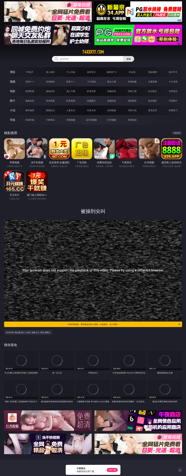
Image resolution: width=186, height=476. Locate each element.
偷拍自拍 (50, 91)
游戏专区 (91, 72)
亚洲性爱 (29, 91)
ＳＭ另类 (173, 81)
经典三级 (132, 91)
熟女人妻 (111, 81)
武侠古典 (91, 110)
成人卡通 (70, 91)
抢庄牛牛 (173, 72)
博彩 (12, 72)
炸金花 (132, 72)
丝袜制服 (132, 81)
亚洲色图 (50, 100)
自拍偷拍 (50, 81)
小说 (12, 110)
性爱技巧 (173, 110)
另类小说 (132, 110)
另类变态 (173, 91)
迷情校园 (111, 110)
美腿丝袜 (111, 100)
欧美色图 (70, 100)
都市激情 (29, 110)
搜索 (128, 58)
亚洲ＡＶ (29, 81)
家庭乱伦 (50, 110)
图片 (12, 100)
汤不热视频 (91, 119)
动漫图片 (91, 100)
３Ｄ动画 (91, 81)
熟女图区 (152, 100)
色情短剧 (132, 119)
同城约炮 (29, 119)
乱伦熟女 (152, 91)
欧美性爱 (91, 91)
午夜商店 (50, 119)
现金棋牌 (152, 72)
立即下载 (112, 470)
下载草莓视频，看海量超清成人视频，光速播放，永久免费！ (124, 324)
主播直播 (152, 81)
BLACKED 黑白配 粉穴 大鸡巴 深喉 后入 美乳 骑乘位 (28, 332)
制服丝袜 (111, 91)
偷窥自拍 (29, 100)
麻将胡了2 (112, 72)
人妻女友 (70, 110)
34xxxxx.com (93, 52)
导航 (12, 120)
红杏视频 (111, 119)
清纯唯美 (132, 100)
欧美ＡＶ (70, 81)
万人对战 (70, 72)
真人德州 (50, 72)
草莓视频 (70, 119)
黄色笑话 (152, 110)
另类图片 (173, 100)
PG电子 (30, 72)
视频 (12, 81)
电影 (12, 91)
